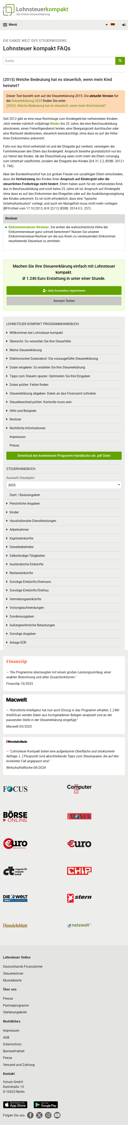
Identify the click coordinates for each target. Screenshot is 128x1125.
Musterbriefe (12, 980)
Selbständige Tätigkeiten (27, 556)
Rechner (15, 419)
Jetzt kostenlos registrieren (64, 290)
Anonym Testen (64, 301)
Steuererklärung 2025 (26, 101)
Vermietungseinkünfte (25, 599)
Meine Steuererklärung (26, 350)
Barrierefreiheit (14, 1051)
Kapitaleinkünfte (21, 538)
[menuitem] (109, 24)
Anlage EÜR (18, 642)
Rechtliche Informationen (28, 428)
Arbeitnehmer (19, 530)
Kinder (55, 124)
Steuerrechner (13, 973)
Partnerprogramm (16, 1005)
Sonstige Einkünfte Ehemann (30, 582)
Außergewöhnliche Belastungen (32, 625)
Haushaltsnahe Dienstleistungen (33, 521)
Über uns (9, 989)
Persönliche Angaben (25, 503)
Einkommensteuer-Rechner (29, 227)
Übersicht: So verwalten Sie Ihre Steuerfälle (40, 341)
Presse (14, 445)
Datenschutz (12, 1044)
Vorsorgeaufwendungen (27, 608)
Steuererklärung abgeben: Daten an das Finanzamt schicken (53, 393)
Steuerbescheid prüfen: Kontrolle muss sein (41, 402)
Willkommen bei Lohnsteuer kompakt (36, 333)
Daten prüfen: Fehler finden (29, 385)
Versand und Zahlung (19, 1065)
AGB (6, 1037)
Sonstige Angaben (23, 634)
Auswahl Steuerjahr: (20, 478)
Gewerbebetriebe (21, 547)
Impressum (18, 437)
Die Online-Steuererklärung (33, 14)
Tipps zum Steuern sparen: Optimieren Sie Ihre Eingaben (50, 376)
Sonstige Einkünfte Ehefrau (29, 590)
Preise (7, 1058)
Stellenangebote (15, 1012)
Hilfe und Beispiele (23, 411)
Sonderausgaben (22, 616)
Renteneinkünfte (21, 573)
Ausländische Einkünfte (26, 564)
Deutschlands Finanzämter (23, 966)
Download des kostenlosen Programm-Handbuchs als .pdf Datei (64, 456)
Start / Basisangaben (25, 495)
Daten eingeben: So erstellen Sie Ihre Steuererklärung (47, 367)
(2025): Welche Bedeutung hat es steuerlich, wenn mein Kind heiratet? (56, 106)
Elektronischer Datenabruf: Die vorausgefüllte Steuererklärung (54, 359)
